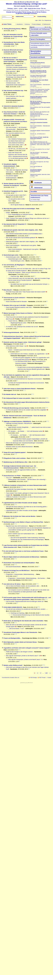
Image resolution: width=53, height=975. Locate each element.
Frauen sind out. (13, 321)
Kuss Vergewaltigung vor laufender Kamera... (21, 214)
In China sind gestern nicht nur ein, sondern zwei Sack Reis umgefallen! (26, 410)
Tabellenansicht (46, 24)
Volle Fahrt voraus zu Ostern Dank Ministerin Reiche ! (20, 388)
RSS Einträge (33, 677)
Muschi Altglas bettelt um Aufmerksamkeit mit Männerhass (21, 557)
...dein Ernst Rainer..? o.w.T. (16, 628)
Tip (43, 20)
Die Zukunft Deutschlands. (13, 566)
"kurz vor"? (9, 477)
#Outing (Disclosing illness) (12, 28)
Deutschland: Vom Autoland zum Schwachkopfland (19, 562)
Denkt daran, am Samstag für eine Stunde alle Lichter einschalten (23, 620)
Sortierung (27, 24)
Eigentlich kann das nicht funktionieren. (17, 526)
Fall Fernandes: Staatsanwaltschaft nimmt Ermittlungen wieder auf (24, 601)
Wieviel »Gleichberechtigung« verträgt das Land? (26, 4)
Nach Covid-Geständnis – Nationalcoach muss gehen (21, 245)
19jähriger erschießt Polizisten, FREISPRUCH (17, 421)
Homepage (10, 8)
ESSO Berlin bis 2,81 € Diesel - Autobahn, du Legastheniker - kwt (29, 354)
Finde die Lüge (15, 276)
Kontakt (12, 677)
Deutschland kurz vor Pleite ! (12, 475)
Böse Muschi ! (8, 290)
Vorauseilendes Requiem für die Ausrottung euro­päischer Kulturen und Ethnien (40, 45)
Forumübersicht (5, 677)
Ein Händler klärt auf (10, 394)
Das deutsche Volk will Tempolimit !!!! (15, 224)
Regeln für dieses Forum (34, 8)
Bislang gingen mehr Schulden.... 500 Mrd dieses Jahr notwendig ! (27, 479)
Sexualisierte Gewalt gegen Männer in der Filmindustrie (20, 632)
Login (36, 20)
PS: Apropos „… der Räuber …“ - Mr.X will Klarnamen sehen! (25, 431)
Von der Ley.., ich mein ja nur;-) (17, 148)
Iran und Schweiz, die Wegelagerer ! (14, 264)
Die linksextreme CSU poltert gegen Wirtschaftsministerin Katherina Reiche (26, 402)
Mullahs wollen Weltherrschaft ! (13, 665)
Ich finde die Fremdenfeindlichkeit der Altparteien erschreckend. (24, 379)
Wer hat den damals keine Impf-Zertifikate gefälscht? (21, 237)
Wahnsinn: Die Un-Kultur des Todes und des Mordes (19, 516)
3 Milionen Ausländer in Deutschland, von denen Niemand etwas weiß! (25, 485)
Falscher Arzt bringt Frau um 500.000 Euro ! (17, 570)
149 (46, 673)
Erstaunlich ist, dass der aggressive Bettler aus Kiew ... (21, 470)
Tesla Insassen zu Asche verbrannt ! (15, 297)
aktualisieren (20, 24)
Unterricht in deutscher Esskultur (14, 106)
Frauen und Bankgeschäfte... (12, 638)
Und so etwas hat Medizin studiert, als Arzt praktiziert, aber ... (23, 586)
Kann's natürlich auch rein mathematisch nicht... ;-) (22, 533)
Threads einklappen (36, 24)
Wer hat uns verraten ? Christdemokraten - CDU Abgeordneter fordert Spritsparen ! (15, 59)
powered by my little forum (26, 682)
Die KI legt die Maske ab (17, 204)
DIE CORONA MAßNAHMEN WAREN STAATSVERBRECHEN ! (24, 234)
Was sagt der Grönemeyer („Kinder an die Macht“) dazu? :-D (23, 655)
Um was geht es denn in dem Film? (16, 195)
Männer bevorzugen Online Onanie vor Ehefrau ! (18, 313)
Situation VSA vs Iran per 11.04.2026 (15, 305)
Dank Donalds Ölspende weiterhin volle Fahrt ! (19, 307)
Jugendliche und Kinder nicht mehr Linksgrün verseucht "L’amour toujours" (27, 648)
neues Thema (7, 24)
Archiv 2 (21, 8)
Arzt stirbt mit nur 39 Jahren (12, 584)
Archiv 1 (16, 8)
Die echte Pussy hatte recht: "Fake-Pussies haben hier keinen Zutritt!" (25, 292)
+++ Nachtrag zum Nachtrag (16, 613)
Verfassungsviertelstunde (11, 332)
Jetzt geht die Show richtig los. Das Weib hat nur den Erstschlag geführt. (26, 506)
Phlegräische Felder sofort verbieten (15, 458)
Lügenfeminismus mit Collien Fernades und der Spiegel (20, 502)
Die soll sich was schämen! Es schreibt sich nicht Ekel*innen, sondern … (26, 609)
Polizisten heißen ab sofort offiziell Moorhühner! (19, 446)
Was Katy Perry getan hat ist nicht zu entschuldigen (19, 208)
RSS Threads (42, 677)
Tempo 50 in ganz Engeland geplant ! (15, 452)
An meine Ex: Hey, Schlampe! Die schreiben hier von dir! (22, 326)
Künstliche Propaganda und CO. (13, 191)
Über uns (43, 8)
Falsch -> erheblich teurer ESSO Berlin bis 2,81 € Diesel (24, 350)
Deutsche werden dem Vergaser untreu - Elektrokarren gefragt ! (23, 342)
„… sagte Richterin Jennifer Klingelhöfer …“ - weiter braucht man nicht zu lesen (28, 427)
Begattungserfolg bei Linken (18, 323)
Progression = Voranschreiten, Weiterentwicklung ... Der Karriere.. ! (27, 578)
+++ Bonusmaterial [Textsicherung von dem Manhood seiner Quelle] (30, 615)
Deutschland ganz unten (11, 255)
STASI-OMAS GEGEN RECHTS (13, 607)
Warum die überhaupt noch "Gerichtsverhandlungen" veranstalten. (24, 443)
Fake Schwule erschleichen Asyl (13, 90)
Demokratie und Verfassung (40, 29)
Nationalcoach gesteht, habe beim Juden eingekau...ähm (21, 230)
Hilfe (25, 8)
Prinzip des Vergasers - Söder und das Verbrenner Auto (24, 272)
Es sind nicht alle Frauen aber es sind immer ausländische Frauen (24, 551)
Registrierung (48, 20)
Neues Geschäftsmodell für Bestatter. (16, 301)
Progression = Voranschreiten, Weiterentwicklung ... (20, 574)
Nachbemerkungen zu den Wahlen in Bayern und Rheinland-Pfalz (23, 522)
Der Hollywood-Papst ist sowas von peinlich (17, 398)
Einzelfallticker (35, 53)
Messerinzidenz (36, 51)
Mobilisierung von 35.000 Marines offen (15, 462)
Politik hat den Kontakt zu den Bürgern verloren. (19, 651)
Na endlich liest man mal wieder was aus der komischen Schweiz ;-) (30, 284)
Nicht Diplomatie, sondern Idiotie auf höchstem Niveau (20, 642)
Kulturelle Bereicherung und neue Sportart (16, 408)
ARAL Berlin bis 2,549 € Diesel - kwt (16, 346)
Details (8, 212)
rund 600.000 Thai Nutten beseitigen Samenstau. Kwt (21, 489)
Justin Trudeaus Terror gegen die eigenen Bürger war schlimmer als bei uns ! (27, 218)
